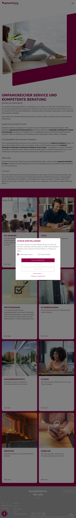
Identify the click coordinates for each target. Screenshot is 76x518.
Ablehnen (38, 265)
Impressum (34, 276)
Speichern (38, 269)
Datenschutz (41, 276)
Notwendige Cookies (25, 254)
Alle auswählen (38, 260)
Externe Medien (44, 254)
